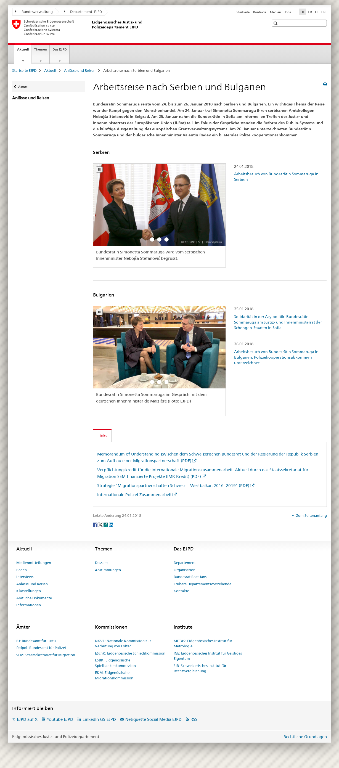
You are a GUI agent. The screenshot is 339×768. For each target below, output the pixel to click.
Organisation (184, 570)
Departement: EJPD (83, 11)
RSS (193, 719)
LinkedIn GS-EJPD (99, 719)
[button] (276, 23)
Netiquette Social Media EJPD (153, 719)
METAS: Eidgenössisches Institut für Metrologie (203, 643)
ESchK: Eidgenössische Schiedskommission (130, 653)
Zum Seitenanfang (311, 515)
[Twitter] (101, 524)
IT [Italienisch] (316, 12)
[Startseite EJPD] (91, 27)
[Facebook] (95, 524)
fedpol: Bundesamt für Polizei (41, 647)
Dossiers (101, 562)
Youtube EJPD (60, 719)
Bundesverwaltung (34, 11)
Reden (21, 570)
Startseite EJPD (24, 70)
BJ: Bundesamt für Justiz (36, 641)
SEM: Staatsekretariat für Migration (45, 655)
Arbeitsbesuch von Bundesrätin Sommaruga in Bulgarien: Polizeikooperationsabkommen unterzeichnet (276, 357)
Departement (185, 562)
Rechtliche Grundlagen (305, 736)
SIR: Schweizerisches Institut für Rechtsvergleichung (200, 668)
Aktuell (24, 51)
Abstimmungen (108, 570)
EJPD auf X (27, 719)
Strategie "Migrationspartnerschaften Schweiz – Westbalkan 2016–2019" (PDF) (173, 485)
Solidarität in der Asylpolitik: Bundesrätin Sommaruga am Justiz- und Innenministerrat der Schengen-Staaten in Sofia (278, 322)
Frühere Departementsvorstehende (202, 584)
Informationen (28, 605)
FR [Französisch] (310, 12)
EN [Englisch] (324, 11)
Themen (40, 49)
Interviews (24, 576)
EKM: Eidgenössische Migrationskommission (114, 675)
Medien (275, 12)
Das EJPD (59, 49)
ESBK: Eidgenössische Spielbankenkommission (115, 663)
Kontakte (259, 12)
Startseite (243, 12)
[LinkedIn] (111, 524)
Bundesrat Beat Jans (190, 576)
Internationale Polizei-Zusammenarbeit (134, 494)
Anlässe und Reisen (80, 70)
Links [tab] (102, 435)
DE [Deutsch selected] (302, 12)
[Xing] (106, 524)
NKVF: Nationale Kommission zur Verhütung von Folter (123, 643)
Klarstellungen (28, 591)
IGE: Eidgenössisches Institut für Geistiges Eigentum (208, 656)
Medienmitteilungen (33, 562)
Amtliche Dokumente (34, 598)
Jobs (288, 12)
